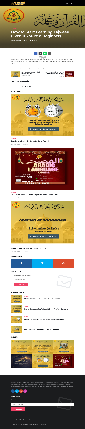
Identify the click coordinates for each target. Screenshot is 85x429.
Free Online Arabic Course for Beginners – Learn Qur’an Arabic (54, 73)
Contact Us (26, 420)
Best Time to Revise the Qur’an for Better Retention (30, 141)
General (13, 28)
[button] (35, 53)
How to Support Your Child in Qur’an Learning (31, 72)
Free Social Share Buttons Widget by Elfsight (42, 57)
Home (13, 420)
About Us (19, 420)
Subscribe (20, 284)
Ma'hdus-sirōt (15, 40)
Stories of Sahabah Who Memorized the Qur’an (29, 248)
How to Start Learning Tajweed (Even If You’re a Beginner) (46, 309)
